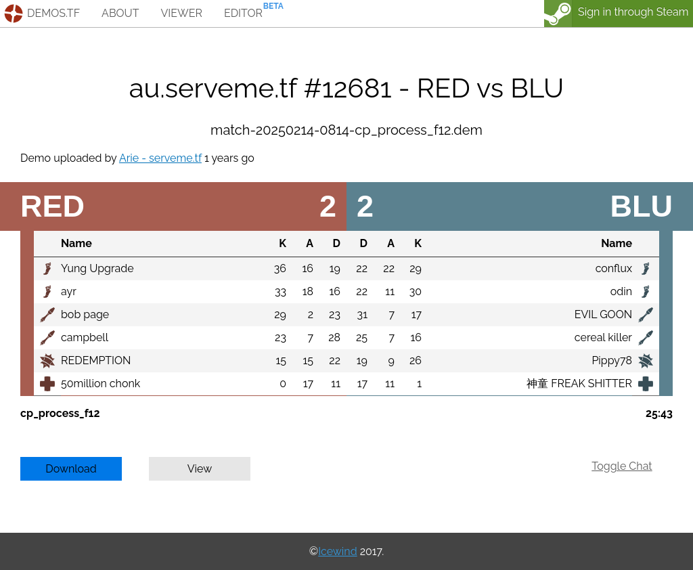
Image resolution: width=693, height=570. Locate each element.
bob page (85, 314)
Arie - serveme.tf (160, 158)
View (200, 468)
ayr (68, 291)
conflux (614, 268)
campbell (84, 337)
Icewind (337, 551)
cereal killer (603, 337)
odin (621, 291)
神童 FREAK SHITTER (579, 383)
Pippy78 (611, 360)
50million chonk (100, 383)
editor (243, 13)
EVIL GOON (603, 314)
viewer (181, 13)
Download (71, 468)
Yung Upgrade (97, 268)
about (120, 13)
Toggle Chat (621, 466)
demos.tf (53, 13)
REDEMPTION (96, 360)
